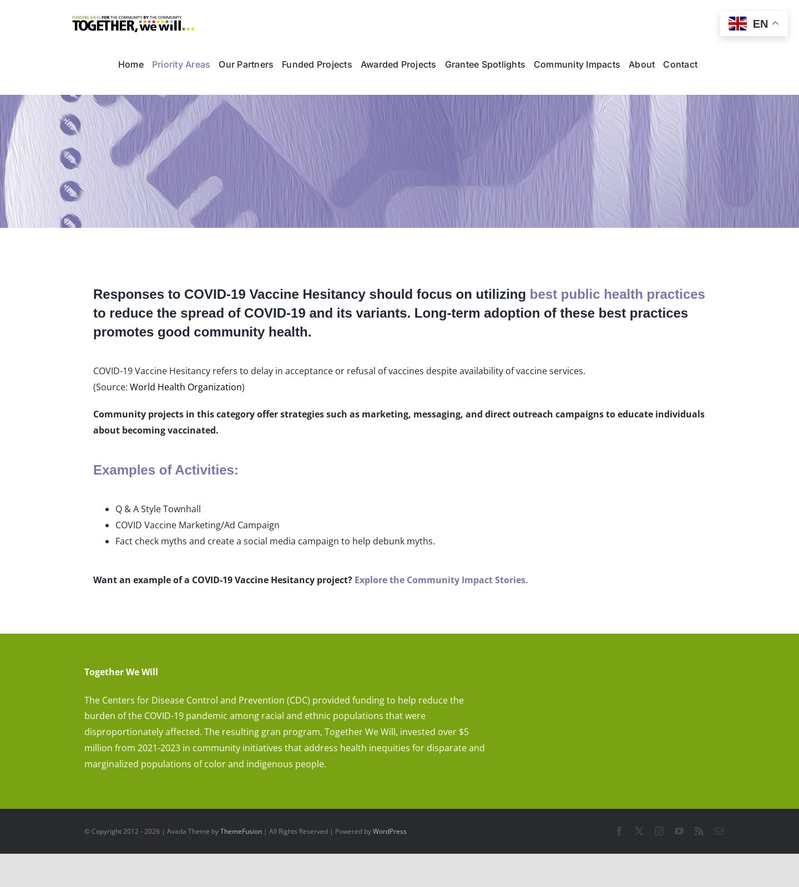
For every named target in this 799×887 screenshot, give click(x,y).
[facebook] (619, 831)
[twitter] (639, 831)
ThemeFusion (241, 831)
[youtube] (679, 831)
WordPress (390, 831)
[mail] (719, 831)
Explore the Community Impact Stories (440, 580)
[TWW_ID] (133, 20)
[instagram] (659, 831)
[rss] (699, 831)
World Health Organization (186, 387)
